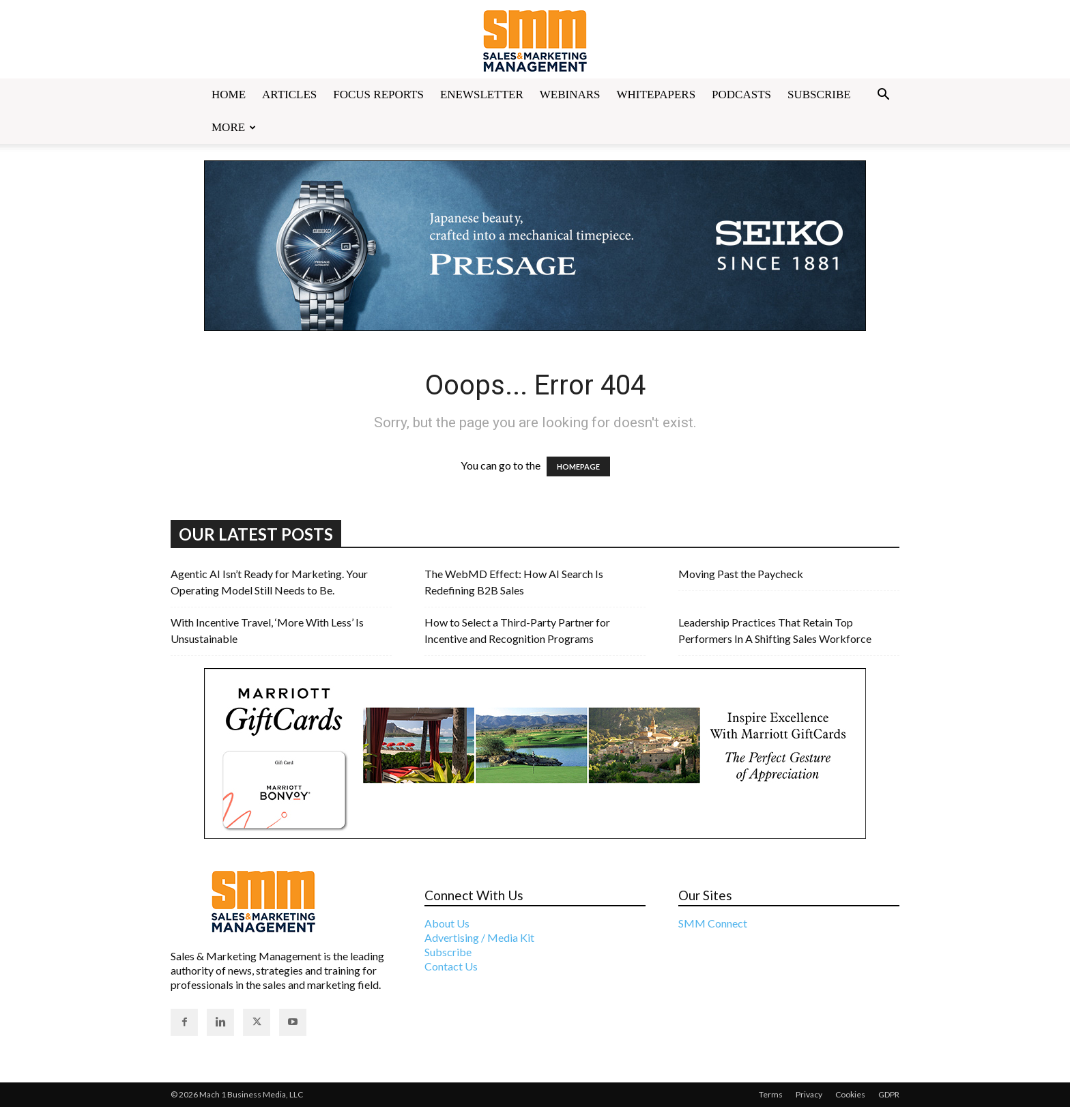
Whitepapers (656, 94)
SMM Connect (712, 923)
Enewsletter (481, 94)
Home (229, 94)
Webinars (570, 94)
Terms (771, 1094)
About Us (446, 923)
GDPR (888, 1094)
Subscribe (819, 94)
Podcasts (741, 94)
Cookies (850, 1094)
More (234, 127)
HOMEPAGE (578, 466)
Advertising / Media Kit (479, 937)
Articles (289, 94)
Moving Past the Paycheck (740, 573)
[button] (883, 95)
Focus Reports (378, 94)
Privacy (809, 1094)
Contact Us (451, 966)
